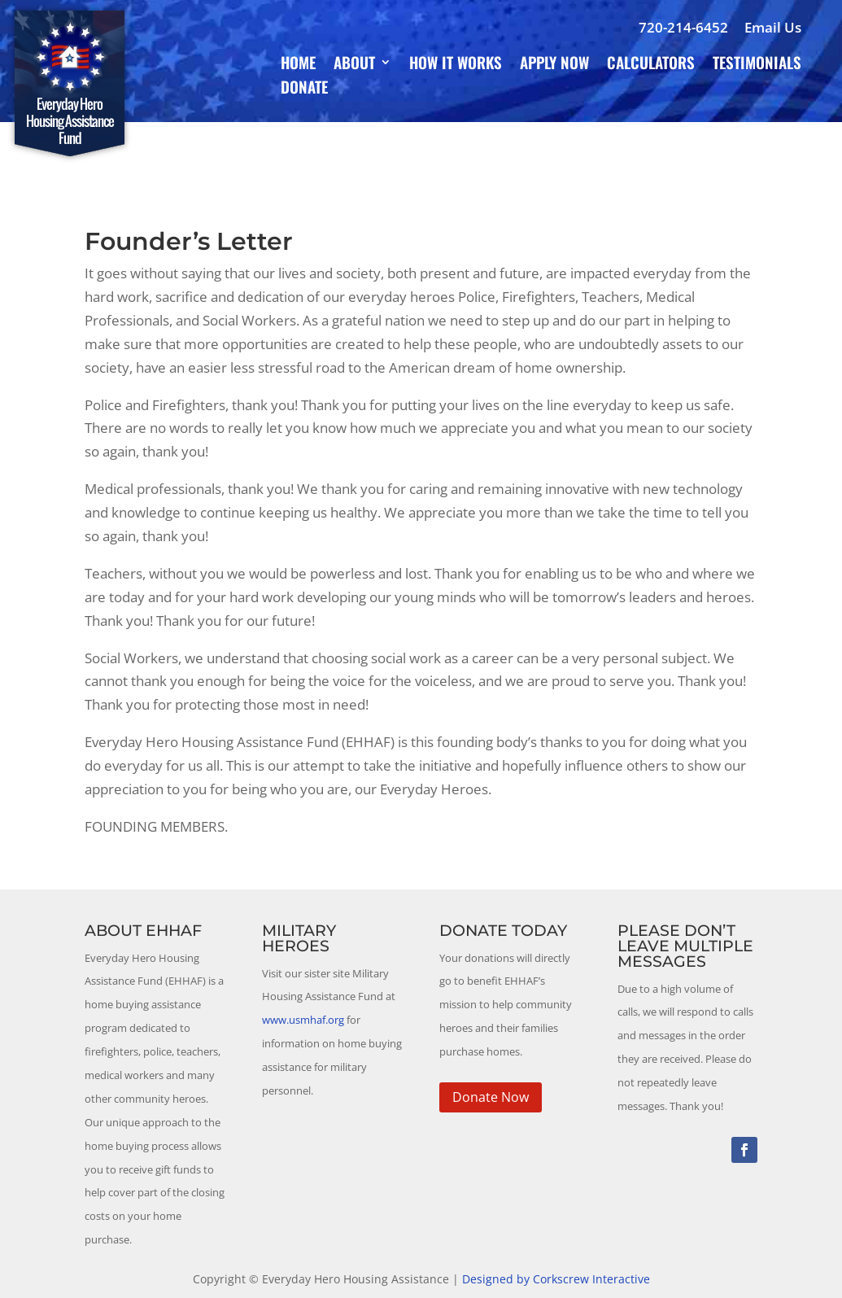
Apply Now (554, 64)
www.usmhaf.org (303, 1019)
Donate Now (490, 1097)
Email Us (772, 27)
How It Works (455, 64)
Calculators (651, 64)
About (354, 64)
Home (298, 64)
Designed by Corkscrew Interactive (556, 1279)
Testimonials (757, 64)
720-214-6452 (683, 27)
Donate (304, 89)
